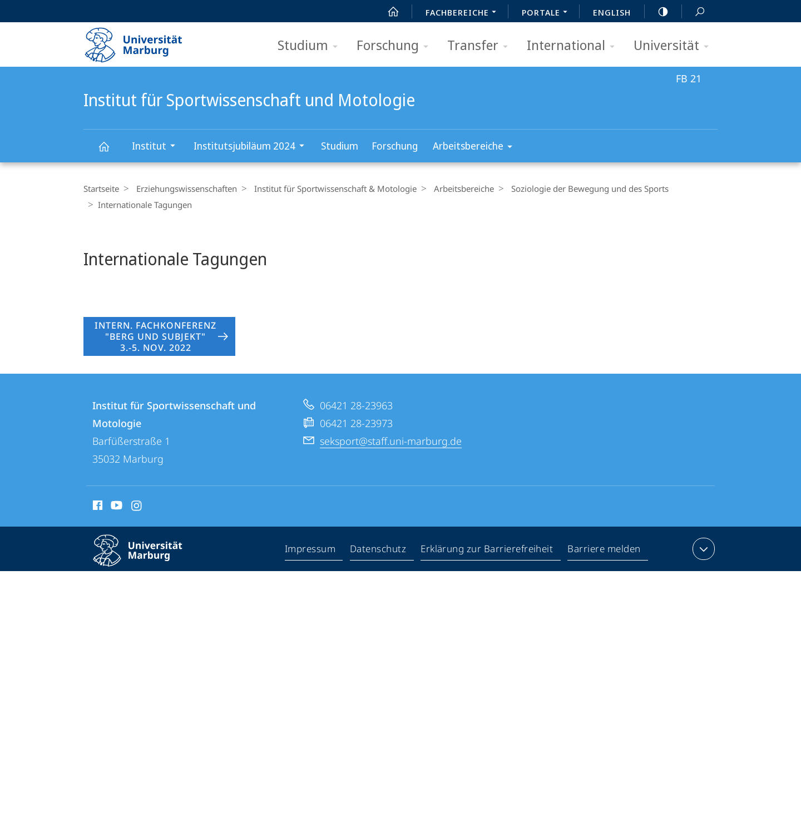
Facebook (96, 530)
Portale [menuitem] (547, 13)
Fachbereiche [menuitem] (464, 13)
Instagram (137, 530)
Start (387, 12)
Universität (675, 46)
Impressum (311, 574)
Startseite (101, 188)
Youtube (115, 530)
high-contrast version (657, 12)
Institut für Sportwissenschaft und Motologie (110, 151)
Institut (157, 147)
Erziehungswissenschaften (184, 188)
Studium (311, 46)
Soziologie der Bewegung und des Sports (578, 188)
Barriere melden (604, 574)
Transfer (481, 46)
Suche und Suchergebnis (693, 12)
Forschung (396, 46)
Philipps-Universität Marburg (147, 583)
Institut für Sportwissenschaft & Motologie (330, 188)
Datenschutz (378, 574)
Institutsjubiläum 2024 (253, 147)
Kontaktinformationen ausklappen (702, 572)
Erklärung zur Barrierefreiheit (487, 574)
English (612, 12)
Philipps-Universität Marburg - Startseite (143, 41)
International (574, 46)
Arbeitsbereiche (476, 147)
